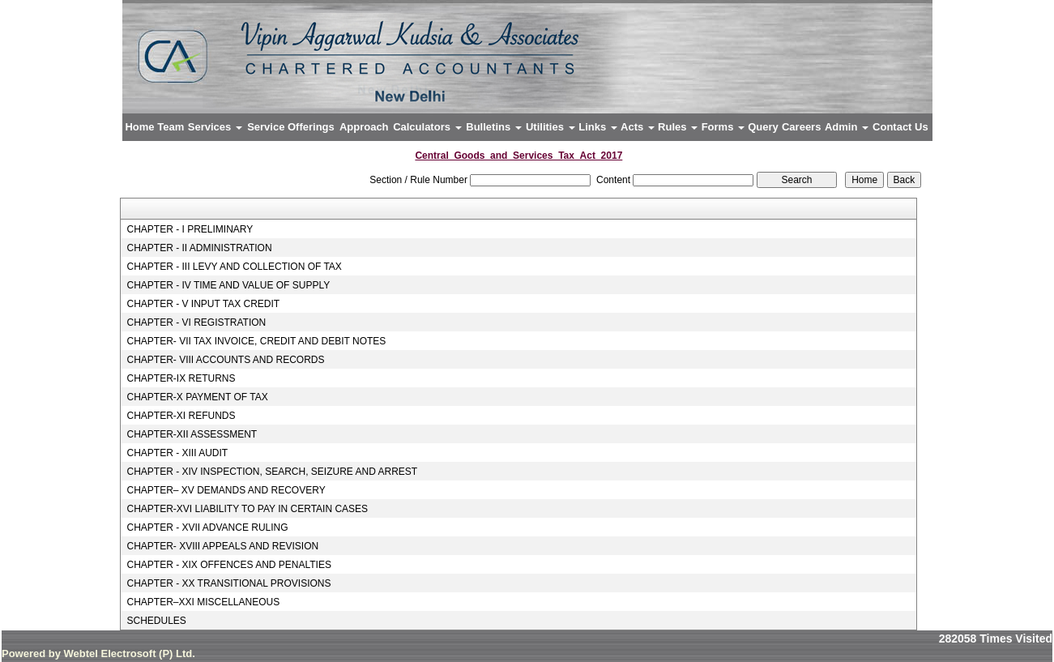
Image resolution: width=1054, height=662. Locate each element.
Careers (801, 127)
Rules (678, 127)
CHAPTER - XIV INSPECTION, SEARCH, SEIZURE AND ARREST (271, 471)
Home (139, 127)
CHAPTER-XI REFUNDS (180, 415)
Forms (723, 127)
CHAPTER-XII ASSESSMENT (191, 434)
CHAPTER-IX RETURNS (180, 378)
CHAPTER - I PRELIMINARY (189, 229)
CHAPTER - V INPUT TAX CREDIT (203, 304)
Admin (846, 127)
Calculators (427, 127)
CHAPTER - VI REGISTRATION (196, 322)
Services (215, 127)
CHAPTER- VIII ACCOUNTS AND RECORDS (225, 359)
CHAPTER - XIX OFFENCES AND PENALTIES (228, 564)
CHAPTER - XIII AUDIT (177, 453)
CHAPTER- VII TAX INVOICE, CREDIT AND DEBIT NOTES (256, 341)
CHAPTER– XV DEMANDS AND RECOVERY (225, 490)
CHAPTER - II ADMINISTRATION (198, 248)
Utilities (550, 127)
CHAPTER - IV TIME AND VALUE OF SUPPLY (228, 285)
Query (763, 127)
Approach (364, 127)
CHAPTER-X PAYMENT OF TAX (196, 397)
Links (597, 127)
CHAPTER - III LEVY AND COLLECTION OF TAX (233, 266)
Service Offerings (291, 127)
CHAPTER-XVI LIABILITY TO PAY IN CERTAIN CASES (247, 509)
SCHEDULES (156, 620)
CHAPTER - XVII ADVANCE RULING (207, 527)
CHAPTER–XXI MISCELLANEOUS (203, 602)
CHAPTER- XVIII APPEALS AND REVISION (222, 546)
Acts (638, 127)
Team (170, 127)
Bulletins (494, 127)
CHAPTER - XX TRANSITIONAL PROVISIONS (228, 583)
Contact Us (900, 127)
